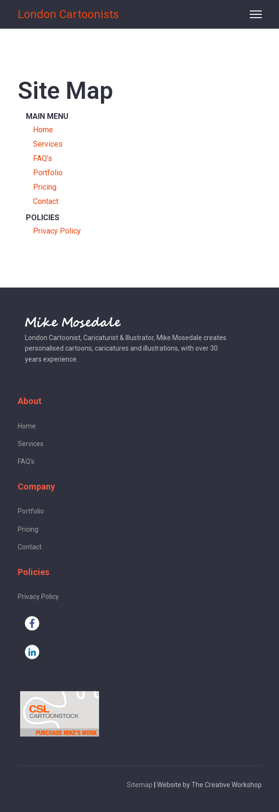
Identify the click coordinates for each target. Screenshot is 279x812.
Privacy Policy (57, 230)
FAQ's (26, 461)
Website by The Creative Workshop (209, 785)
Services (48, 144)
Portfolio (48, 172)
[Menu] (256, 14)
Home (43, 129)
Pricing (44, 187)
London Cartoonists (68, 14)
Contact (45, 201)
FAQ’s (42, 158)
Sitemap (140, 785)
